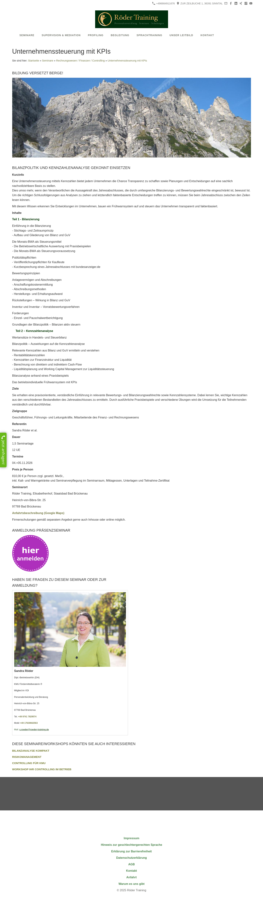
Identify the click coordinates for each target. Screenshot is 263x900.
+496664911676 (163, 3)
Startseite (33, 60)
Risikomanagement (27, 756)
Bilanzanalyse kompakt (30, 750)
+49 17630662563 (29, 723)
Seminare (47, 60)
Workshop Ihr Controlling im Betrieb (41, 769)
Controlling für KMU (29, 763)
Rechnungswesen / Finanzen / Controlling (80, 60)
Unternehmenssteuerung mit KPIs (127, 60)
